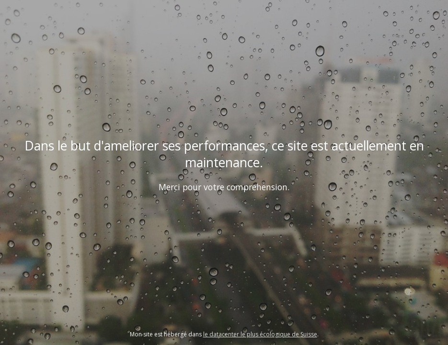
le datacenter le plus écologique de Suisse (260, 334)
